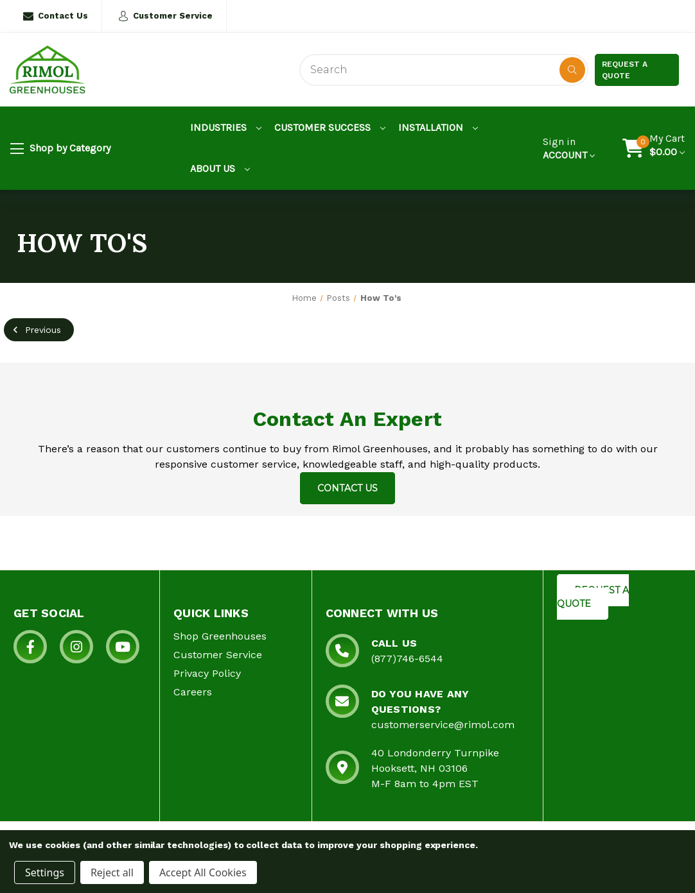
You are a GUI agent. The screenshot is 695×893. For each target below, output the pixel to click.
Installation (438, 127)
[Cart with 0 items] (667, 148)
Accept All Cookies (203, 872)
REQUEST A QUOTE (593, 596)
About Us (220, 168)
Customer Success (329, 127)
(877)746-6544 (407, 658)
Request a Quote (624, 70)
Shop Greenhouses (220, 636)
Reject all (112, 872)
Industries (225, 127)
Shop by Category (60, 149)
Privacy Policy (207, 673)
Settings (44, 872)
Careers (192, 692)
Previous (35, 329)
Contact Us (55, 16)
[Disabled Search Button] (572, 70)
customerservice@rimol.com (443, 725)
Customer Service (165, 16)
